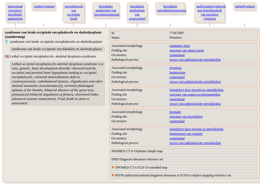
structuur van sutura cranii (186, 50)
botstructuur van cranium (185, 134)
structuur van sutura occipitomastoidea (194, 94)
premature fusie (179, 46)
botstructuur (177, 72)
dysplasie (175, 68)
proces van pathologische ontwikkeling (195, 60)
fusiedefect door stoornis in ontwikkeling (196, 90)
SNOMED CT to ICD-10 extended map (141, 167)
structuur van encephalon (185, 116)
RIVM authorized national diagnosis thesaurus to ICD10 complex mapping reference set (173, 175)
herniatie (175, 112)
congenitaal (176, 55)
